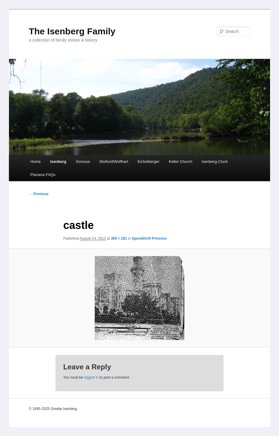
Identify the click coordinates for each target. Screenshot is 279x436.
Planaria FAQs (43, 174)
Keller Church (180, 161)
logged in (91, 377)
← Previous (38, 194)
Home (35, 161)
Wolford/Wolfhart (113, 161)
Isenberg (58, 161)
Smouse (83, 161)
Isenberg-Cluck (215, 161)
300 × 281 (119, 238)
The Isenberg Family (72, 31)
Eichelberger (149, 161)
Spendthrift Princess (149, 238)
